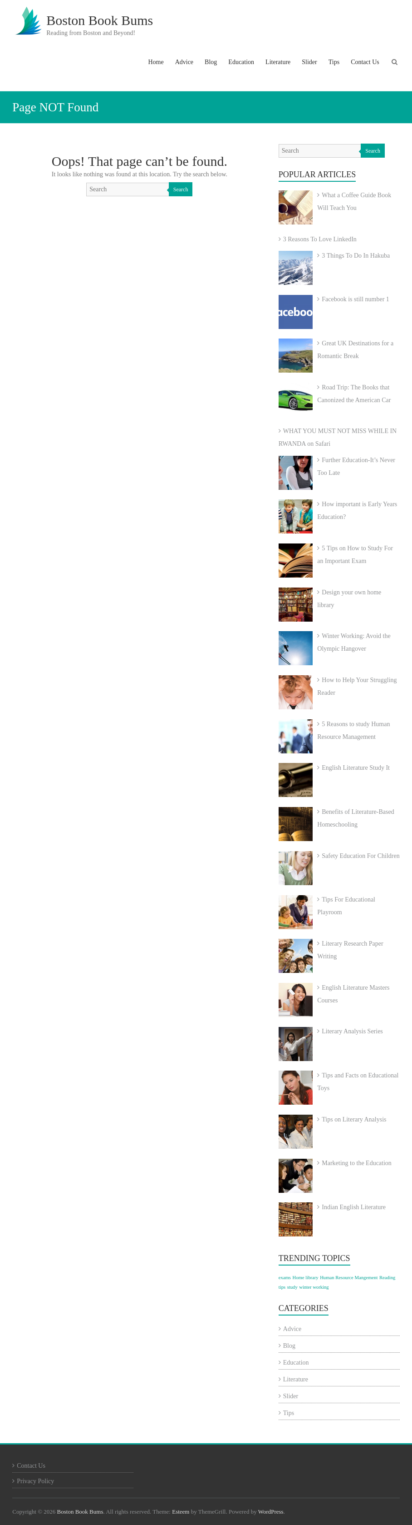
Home (155, 62)
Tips (334, 62)
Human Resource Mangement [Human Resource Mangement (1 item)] (349, 1277)
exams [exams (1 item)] (285, 1277)
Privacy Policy (35, 1481)
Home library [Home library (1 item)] (306, 1277)
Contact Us (365, 62)
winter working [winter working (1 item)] (314, 1287)
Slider (309, 62)
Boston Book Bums (99, 20)
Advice (184, 62)
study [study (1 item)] (292, 1287)
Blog (211, 62)
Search (180, 189)
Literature (277, 62)
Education (241, 62)
